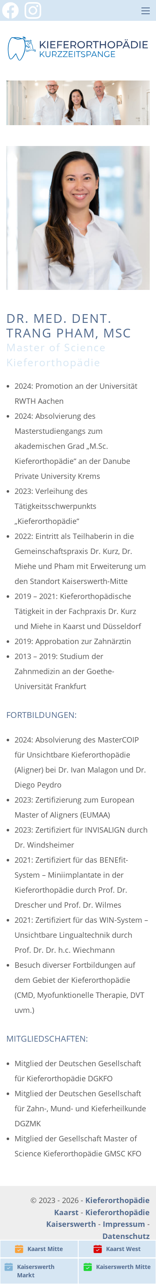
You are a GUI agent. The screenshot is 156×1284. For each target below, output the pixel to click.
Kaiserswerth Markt (29, 1271)
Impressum (124, 1224)
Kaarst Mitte (39, 1249)
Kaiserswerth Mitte (117, 1267)
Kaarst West (117, 1249)
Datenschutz (126, 1236)
